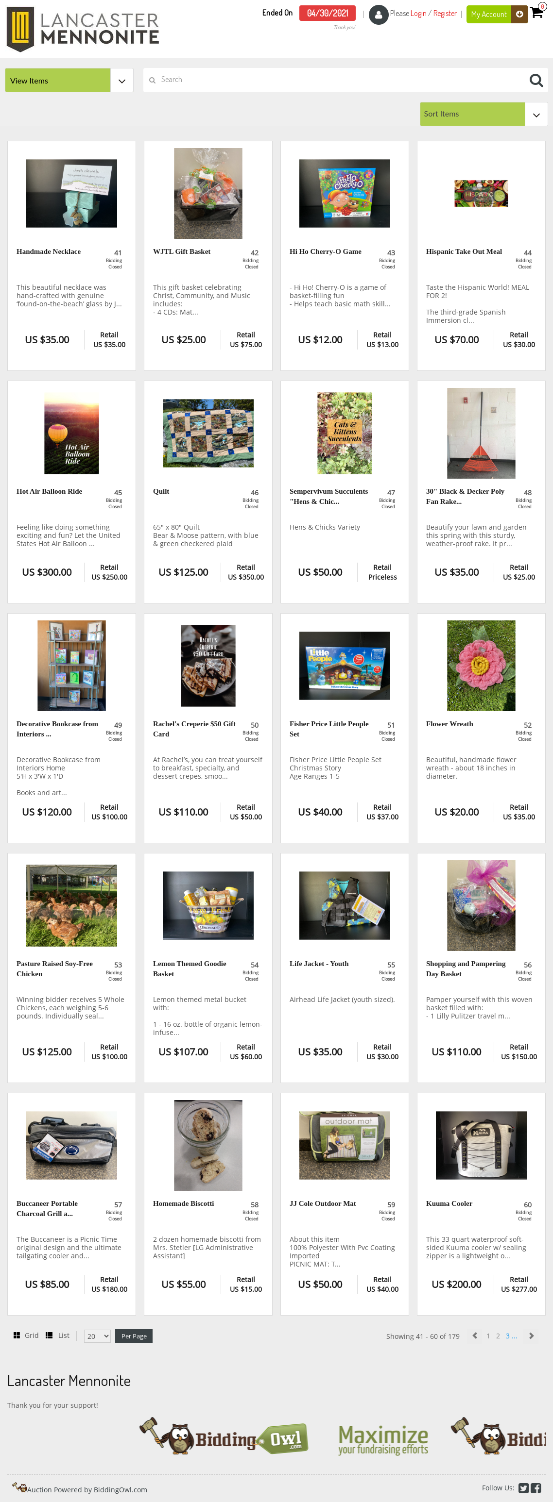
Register (445, 13)
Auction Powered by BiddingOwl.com (87, 1489)
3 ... (512, 1335)
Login (419, 13)
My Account (499, 14)
